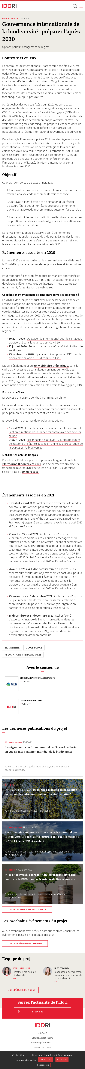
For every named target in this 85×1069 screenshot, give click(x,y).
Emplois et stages (42, 1047)
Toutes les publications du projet (27, 909)
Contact (42, 1033)
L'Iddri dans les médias (42, 1038)
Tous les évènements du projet (25, 943)
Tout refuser (62, 1059)
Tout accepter (45, 1059)
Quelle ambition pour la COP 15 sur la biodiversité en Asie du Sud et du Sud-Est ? (45, 356)
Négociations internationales (23, 654)
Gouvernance (34, 647)
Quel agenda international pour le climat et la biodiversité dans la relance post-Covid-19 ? (46, 340)
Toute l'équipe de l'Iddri (20, 990)
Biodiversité (12, 647)
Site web (25, 681)
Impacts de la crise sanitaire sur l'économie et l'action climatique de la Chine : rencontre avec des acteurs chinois (45, 432)
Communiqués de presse (42, 1042)
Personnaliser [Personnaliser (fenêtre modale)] (43, 1064)
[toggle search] (74, 6)
